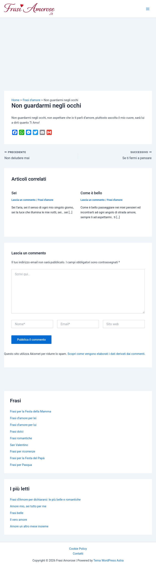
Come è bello (91, 193)
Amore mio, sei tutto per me (28, 506)
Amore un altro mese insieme (29, 526)
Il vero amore (18, 519)
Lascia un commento (23, 199)
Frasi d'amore (45, 199)
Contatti (78, 553)
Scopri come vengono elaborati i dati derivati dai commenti (106, 354)
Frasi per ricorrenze (22, 451)
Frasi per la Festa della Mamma (30, 411)
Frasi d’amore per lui (23, 425)
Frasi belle (16, 513)
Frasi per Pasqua (21, 465)
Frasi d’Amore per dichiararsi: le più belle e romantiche (45, 499)
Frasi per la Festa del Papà (27, 458)
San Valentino (19, 445)
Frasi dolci (16, 431)
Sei (13, 193)
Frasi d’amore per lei (23, 418)
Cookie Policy (78, 549)
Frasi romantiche (21, 438)
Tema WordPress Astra (108, 560)
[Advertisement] (78, 48)
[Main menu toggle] (147, 9)
